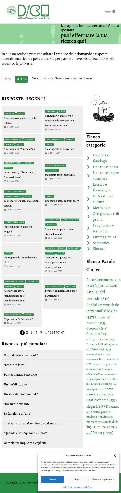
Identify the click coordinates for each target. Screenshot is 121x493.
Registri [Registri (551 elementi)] (97, 406)
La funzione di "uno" (17, 413)
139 (51, 332)
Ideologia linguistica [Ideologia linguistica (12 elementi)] (98, 354)
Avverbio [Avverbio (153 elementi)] (96, 322)
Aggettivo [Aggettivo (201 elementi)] (105, 285)
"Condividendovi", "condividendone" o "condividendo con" (14, 295)
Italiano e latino (52, 220)
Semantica (9, 144)
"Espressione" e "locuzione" (18, 319)
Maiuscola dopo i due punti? (60, 175)
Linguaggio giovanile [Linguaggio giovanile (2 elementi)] (108, 374)
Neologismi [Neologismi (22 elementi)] (95, 389)
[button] (114, 455)
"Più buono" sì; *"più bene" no (19, 149)
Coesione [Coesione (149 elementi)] (96, 333)
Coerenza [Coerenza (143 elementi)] (96, 328)
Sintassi (20, 113)
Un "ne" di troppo (15, 384)
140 (56, 332)
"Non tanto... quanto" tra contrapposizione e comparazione (58, 262)
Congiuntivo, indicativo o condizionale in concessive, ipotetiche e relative (60, 120)
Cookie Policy (67, 487)
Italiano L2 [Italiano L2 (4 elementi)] (96, 364)
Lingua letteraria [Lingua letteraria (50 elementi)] (104, 384)
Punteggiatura (52, 170)
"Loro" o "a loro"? (14, 365)
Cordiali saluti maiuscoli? (21, 355)
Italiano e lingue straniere (15, 191)
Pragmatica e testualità (55, 248)
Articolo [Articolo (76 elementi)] (102, 317)
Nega (77, 479)
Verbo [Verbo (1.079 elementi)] (102, 433)
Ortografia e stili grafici (56, 165)
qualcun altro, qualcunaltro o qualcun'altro (32, 423)
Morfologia (9, 113)
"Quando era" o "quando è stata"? (25, 433)
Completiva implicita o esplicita (25, 443)
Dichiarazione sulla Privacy (83, 487)
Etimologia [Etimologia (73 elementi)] (101, 349)
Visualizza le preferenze (103, 479)
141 (62, 332)
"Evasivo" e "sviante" (17, 404)
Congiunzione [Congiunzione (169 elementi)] (100, 339)
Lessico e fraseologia (13, 139)
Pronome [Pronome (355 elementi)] (105, 400)
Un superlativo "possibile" (21, 394)
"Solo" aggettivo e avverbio (59, 149)
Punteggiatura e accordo (20, 374)
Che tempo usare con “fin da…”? (62, 201)
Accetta (52, 479)
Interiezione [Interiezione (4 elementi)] (92, 359)
